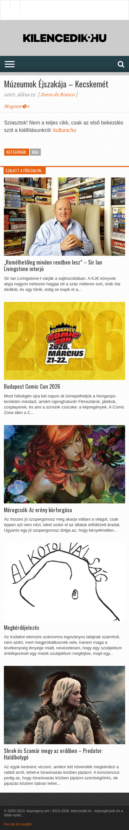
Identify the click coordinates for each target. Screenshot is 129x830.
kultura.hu (64, 130)
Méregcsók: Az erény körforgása (38, 510)
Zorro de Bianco (58, 94)
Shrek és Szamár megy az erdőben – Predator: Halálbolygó (53, 754)
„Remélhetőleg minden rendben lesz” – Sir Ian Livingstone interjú (53, 265)
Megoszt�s (16, 106)
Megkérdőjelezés (21, 627)
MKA (35, 152)
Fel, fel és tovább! (18, 824)
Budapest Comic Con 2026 (32, 386)
